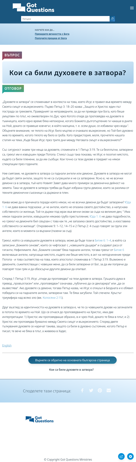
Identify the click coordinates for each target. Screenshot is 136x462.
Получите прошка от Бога (51, 38)
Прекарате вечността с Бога (52, 34)
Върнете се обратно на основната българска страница (72, 360)
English (7, 345)
